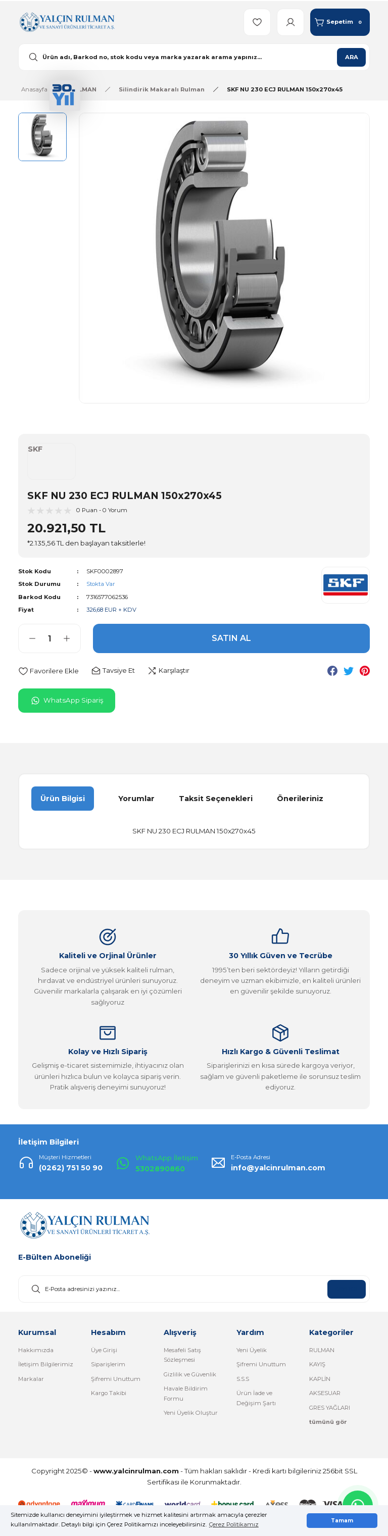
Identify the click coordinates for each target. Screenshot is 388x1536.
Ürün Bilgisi (62, 798)
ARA (351, 57)
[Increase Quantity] (72, 638)
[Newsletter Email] (194, 1289)
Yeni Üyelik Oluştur (191, 1412)
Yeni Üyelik (251, 1350)
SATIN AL (231, 638)
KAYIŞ (317, 1364)
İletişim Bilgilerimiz (45, 1364)
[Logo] (67, 21)
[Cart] (340, 22)
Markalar (31, 1378)
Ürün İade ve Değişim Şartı (256, 1398)
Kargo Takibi (108, 1393)
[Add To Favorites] (48, 670)
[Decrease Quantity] (27, 638)
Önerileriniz (300, 798)
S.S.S (242, 1378)
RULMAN (321, 1350)
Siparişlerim (108, 1364)
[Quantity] (49, 638)
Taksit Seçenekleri (216, 798)
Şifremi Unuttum (115, 1378)
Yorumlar (136, 798)
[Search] (194, 57)
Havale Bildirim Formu (186, 1393)
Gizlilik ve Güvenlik (190, 1374)
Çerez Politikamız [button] (234, 1524)
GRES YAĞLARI (329, 1407)
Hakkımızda (36, 1350)
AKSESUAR (325, 1393)
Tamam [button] (342, 1520)
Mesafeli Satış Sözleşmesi (182, 1355)
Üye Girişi (104, 1350)
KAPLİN (319, 1378)
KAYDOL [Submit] (346, 1289)
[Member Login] (290, 22)
